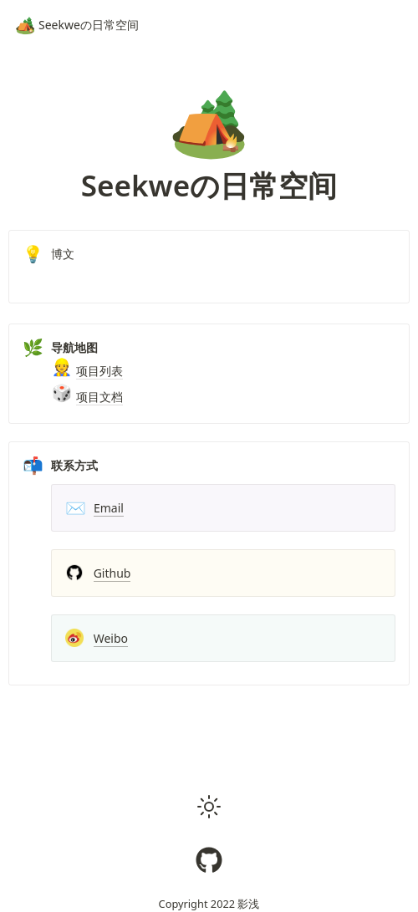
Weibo (111, 638)
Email (109, 508)
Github (112, 573)
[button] (209, 807)
